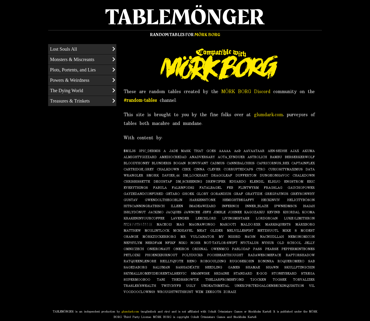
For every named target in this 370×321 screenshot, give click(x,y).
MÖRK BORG (207, 35)
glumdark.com (268, 115)
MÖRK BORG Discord (245, 91)
